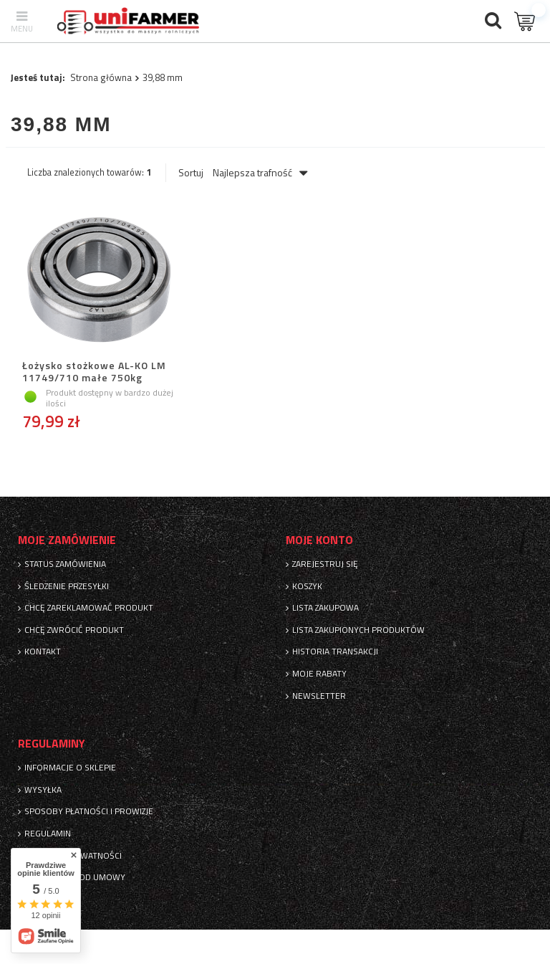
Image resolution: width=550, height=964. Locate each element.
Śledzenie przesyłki (66, 586)
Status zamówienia (65, 564)
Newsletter (319, 696)
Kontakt (42, 651)
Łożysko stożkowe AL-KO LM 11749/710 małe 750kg (94, 372)
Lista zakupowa (325, 607)
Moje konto (319, 540)
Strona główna (101, 77)
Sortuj (190, 172)
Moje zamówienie (67, 540)
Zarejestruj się (325, 564)
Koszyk (307, 586)
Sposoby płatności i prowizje (88, 811)
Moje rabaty (319, 673)
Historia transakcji (335, 651)
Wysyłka (43, 790)
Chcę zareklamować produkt (88, 607)
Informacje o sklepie (70, 767)
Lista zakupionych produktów (358, 630)
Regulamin (47, 833)
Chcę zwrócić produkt (74, 630)
